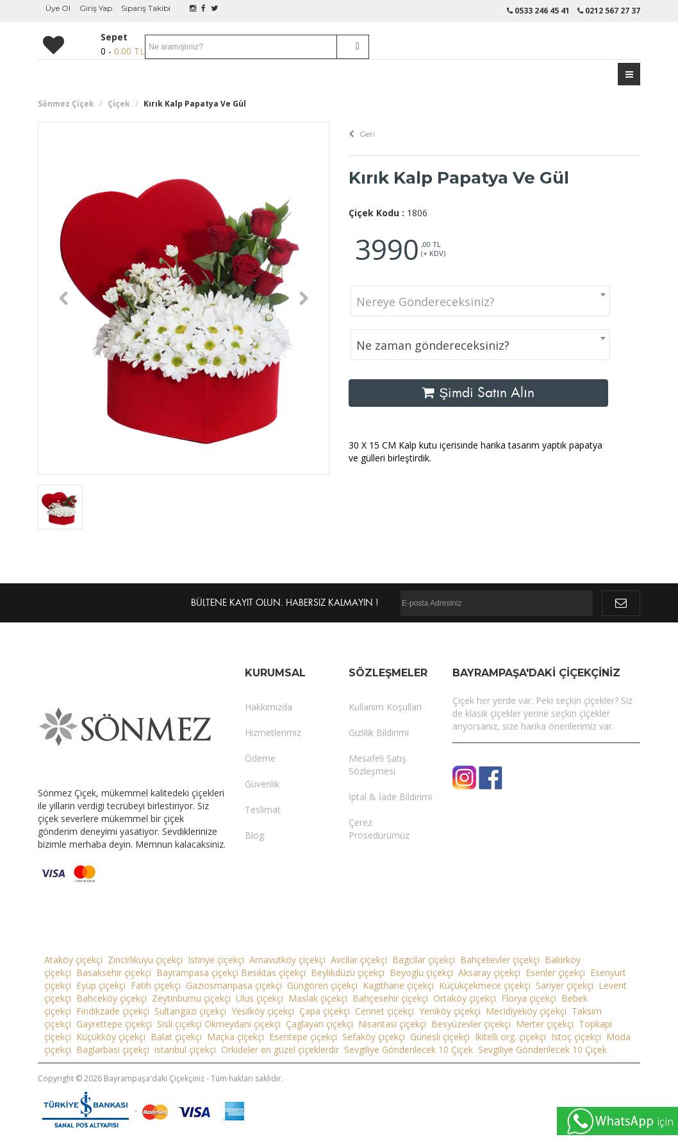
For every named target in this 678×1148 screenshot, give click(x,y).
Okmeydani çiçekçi (242, 1024)
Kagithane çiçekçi (398, 985)
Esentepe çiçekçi (303, 1037)
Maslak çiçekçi (317, 998)
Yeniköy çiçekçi (450, 1011)
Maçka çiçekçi (235, 1037)
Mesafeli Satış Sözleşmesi (377, 764)
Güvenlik (262, 784)
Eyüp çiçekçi (101, 985)
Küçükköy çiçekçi (110, 1037)
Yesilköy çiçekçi (262, 1011)
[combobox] (480, 301)
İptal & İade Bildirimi (390, 797)
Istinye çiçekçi (216, 960)
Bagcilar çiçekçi (423, 960)
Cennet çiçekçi (384, 1011)
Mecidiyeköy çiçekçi (526, 1011)
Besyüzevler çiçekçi (471, 1024)
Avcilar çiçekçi (359, 960)
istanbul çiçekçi (185, 1049)
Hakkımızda (268, 707)
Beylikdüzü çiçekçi (347, 972)
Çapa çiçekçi (324, 1011)
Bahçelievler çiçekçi (500, 960)
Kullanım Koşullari (385, 707)
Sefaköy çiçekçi (373, 1037)
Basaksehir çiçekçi (113, 972)
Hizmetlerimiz (273, 732)
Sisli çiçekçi (179, 1024)
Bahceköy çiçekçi (111, 998)
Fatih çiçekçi (156, 985)
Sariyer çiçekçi (564, 985)
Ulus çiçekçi (259, 998)
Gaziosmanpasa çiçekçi (234, 985)
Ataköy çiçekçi (73, 960)
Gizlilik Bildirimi (379, 732)
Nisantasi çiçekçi (392, 1024)
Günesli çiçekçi (440, 1037)
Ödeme (260, 758)
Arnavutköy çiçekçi (287, 960)
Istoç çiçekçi (576, 1037)
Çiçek (119, 103)
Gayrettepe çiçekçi (114, 1024)
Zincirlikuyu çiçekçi (145, 960)
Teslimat (263, 809)
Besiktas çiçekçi (273, 972)
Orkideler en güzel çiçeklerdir (280, 1049)
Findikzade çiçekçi (112, 1011)
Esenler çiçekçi (555, 972)
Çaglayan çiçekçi (319, 1024)
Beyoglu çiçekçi (421, 972)
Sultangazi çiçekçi (190, 1011)
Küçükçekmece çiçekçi (485, 985)
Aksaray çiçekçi (489, 972)
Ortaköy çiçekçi (464, 998)
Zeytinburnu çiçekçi (191, 998)
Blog (254, 835)
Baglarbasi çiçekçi (112, 1049)
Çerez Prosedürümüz (379, 828)
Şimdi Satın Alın (478, 393)
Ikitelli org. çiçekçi (510, 1037)
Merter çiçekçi (545, 1024)
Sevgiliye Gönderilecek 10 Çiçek (408, 1049)
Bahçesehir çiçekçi (390, 998)
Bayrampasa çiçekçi (197, 972)
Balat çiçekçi (176, 1037)
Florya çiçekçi (528, 998)
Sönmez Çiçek (66, 103)
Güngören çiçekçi (322, 985)
